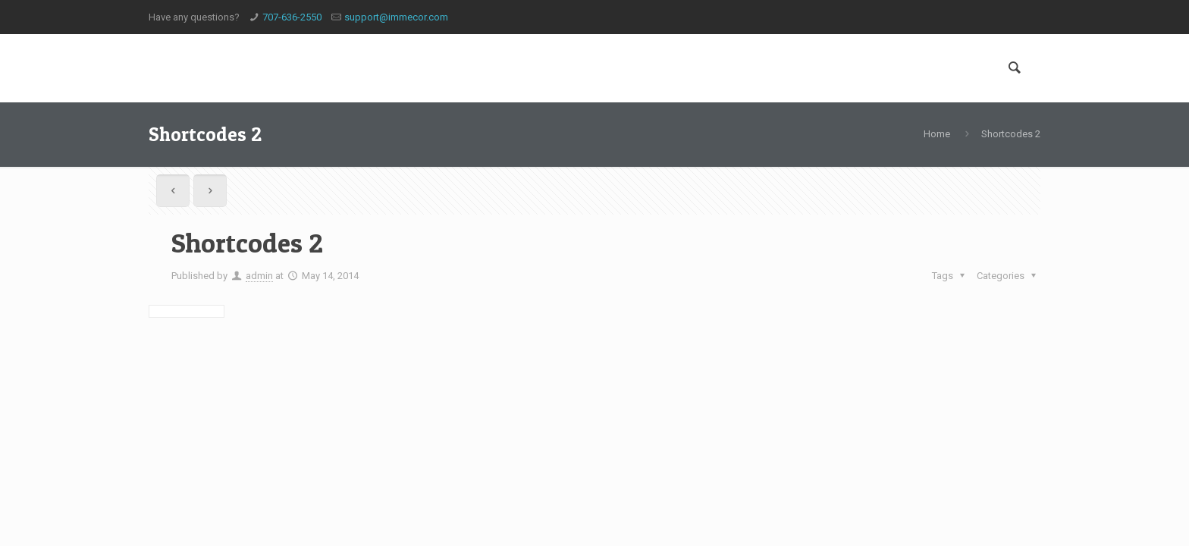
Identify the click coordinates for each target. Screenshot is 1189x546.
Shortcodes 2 (1010, 134)
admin (259, 275)
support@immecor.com (396, 17)
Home (937, 134)
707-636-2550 (292, 17)
